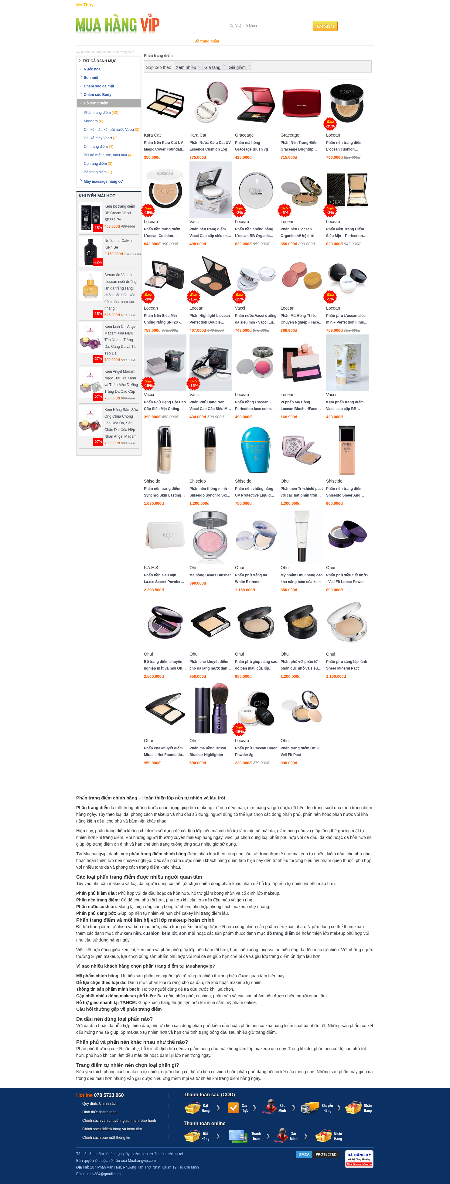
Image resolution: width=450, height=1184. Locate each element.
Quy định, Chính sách (100, 1103)
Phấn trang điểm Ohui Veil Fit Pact (300, 751)
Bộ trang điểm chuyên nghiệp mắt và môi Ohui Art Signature (165, 666)
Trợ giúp (297, 5)
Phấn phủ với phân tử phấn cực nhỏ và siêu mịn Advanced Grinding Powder (301, 666)
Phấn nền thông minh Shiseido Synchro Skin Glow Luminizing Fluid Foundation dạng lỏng (209, 493)
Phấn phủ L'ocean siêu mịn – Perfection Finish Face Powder (346, 320)
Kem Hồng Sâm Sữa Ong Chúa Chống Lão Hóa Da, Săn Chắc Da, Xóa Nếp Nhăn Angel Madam (121, 423)
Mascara (93, 121)
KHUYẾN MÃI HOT (97, 195)
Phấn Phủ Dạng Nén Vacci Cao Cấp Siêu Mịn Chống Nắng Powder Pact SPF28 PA (209, 406)
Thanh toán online (205, 1123)
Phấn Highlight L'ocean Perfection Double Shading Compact (209, 320)
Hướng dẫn (277, 5)
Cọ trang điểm (98, 163)
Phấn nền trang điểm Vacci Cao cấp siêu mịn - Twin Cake (209, 233)
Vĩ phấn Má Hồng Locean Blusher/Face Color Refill (299, 406)
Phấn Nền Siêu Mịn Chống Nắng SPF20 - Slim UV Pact (162, 320)
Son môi (108, 41)
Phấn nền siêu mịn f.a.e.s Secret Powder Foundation (162, 579)
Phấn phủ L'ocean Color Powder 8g (256, 751)
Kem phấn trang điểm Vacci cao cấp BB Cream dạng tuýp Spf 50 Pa (347, 406)
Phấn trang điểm (101, 112)
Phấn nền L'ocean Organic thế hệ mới (297, 232)
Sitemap (314, 5)
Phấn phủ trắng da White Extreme (251, 578)
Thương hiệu (283, 41)
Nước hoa (85, 41)
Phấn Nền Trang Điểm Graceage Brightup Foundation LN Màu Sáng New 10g (300, 147)
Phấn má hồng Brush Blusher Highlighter (207, 751)
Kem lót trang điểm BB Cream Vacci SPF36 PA (119, 213)
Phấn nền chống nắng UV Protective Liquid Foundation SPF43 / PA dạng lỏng (255, 493)
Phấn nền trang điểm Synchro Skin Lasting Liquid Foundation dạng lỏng (165, 493)
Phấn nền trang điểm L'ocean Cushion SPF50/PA (162, 233)
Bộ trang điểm (98, 172)
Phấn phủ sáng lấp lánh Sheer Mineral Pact (346, 665)
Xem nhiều (186, 67)
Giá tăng (212, 67)
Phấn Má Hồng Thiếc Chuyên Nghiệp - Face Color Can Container (300, 320)
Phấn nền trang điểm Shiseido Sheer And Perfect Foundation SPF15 (344, 493)
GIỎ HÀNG (256, 5)
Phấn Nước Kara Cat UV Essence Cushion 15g (210, 146)
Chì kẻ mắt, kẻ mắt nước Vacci (111, 129)
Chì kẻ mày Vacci (101, 138)
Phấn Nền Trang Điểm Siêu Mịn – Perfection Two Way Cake (345, 233)
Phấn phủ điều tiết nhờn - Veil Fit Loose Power (347, 578)
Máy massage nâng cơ (245, 41)
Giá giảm (237, 67)
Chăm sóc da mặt (137, 41)
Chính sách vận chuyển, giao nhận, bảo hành (119, 1120)
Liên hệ (330, 5)
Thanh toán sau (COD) (209, 1094)
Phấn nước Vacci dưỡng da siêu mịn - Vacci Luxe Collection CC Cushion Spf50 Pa (256, 320)
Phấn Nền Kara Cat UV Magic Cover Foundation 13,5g (165, 147)
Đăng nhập (348, 5)
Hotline (100, 1095)
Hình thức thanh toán (99, 1112)
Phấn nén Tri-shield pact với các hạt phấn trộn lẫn (302, 493)
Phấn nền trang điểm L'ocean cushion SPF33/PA (344, 147)
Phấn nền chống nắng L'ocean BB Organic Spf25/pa (254, 233)
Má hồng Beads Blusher (210, 575)
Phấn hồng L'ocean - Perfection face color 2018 (253, 406)
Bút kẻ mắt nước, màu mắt (108, 155)
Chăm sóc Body (173, 41)
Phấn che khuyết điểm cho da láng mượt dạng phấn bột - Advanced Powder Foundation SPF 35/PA (210, 666)
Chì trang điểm (98, 146)
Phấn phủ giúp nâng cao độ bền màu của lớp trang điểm (256, 666)
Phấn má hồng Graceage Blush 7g (251, 146)
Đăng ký (366, 5)
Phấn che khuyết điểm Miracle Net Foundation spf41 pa (164, 752)
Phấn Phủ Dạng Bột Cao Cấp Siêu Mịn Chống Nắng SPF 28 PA (165, 406)
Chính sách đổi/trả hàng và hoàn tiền (112, 1129)
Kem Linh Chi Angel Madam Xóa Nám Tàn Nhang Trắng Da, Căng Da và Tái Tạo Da (120, 339)
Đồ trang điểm (207, 41)
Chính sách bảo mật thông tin (106, 1137)
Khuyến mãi (312, 41)
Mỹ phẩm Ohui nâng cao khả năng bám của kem (301, 578)
